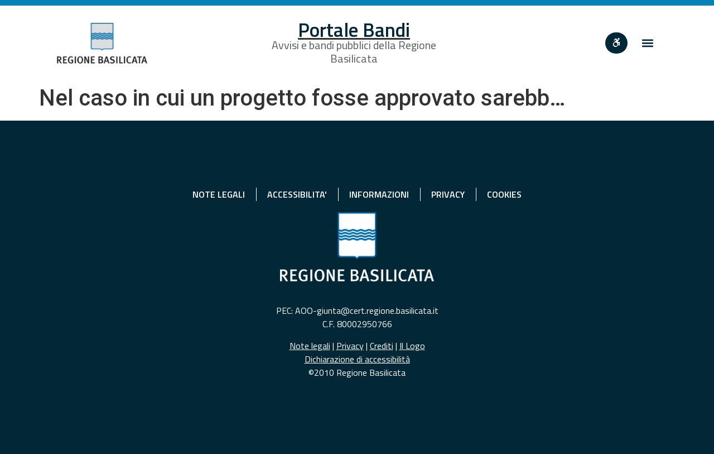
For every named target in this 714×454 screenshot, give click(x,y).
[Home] (102, 43)
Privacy (350, 345)
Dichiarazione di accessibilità (357, 359)
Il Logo (412, 345)
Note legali (310, 345)
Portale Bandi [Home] (354, 30)
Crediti (381, 345)
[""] (616, 43)
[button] (648, 43)
